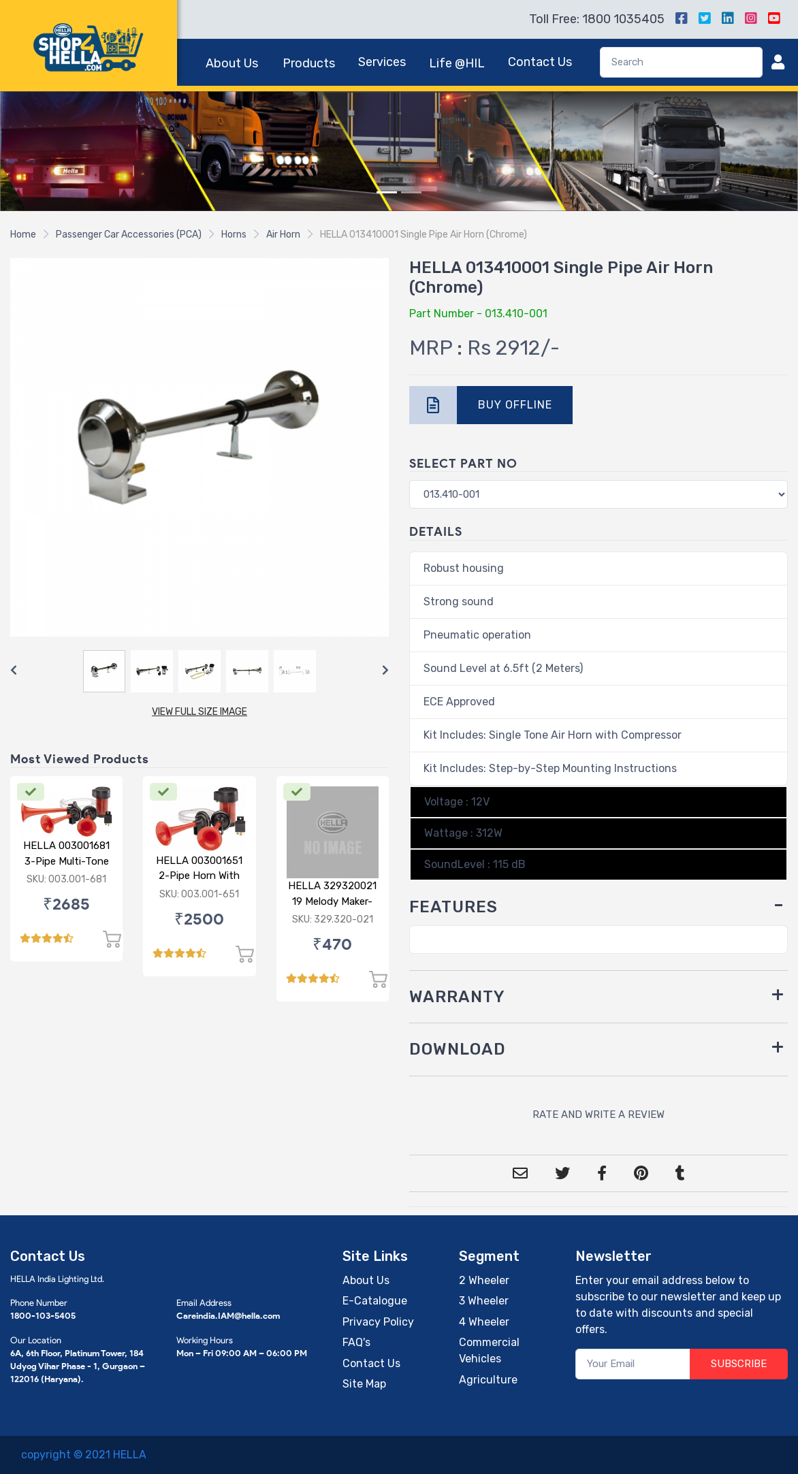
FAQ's (356, 1342)
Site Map (364, 1383)
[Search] (681, 62)
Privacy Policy (378, 1321)
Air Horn (283, 234)
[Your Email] (632, 1364)
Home (23, 234)
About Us (232, 63)
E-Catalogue (374, 1300)
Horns (233, 234)
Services (382, 61)
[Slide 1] (387, 192)
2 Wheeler (484, 1280)
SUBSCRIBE (739, 1364)
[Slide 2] (411, 192)
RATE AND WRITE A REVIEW (598, 1114)
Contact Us (540, 61)
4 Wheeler (484, 1321)
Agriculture (488, 1379)
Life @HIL (457, 63)
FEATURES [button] (453, 906)
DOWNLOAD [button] (457, 1049)
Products (309, 63)
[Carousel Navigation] (199, 670)
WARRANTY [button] (457, 996)
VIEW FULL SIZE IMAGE (199, 712)
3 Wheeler (484, 1300)
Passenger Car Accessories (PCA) (129, 234)
